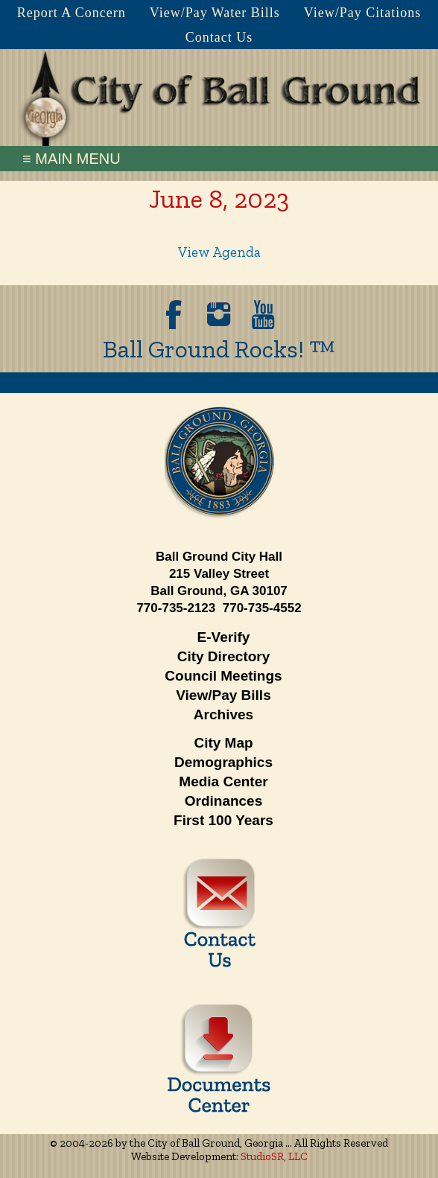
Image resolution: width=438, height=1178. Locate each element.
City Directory (223, 656)
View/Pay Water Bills (215, 12)
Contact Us (219, 37)
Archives (223, 714)
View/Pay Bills (223, 695)
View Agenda (219, 252)
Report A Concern (71, 12)
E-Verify (223, 637)
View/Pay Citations (362, 12)
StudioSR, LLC (274, 1156)
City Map (223, 743)
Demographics (223, 762)
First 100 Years (223, 820)
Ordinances (224, 801)
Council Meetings (223, 676)
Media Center (223, 781)
